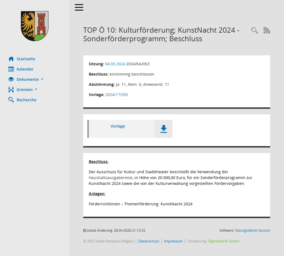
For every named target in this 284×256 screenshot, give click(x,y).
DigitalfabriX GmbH (224, 241)
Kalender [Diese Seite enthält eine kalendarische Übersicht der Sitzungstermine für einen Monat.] (21, 69)
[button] (34, 79)
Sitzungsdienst (252, 230)
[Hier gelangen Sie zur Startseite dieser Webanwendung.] (34, 26)
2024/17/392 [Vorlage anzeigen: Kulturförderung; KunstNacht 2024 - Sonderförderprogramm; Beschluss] (116, 94)
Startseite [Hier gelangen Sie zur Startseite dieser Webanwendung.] (21, 58)
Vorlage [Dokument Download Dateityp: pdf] (118, 126)
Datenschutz (148, 241)
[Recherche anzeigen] (254, 30)
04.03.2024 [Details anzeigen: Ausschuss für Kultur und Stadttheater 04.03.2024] (115, 63)
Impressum (173, 241)
